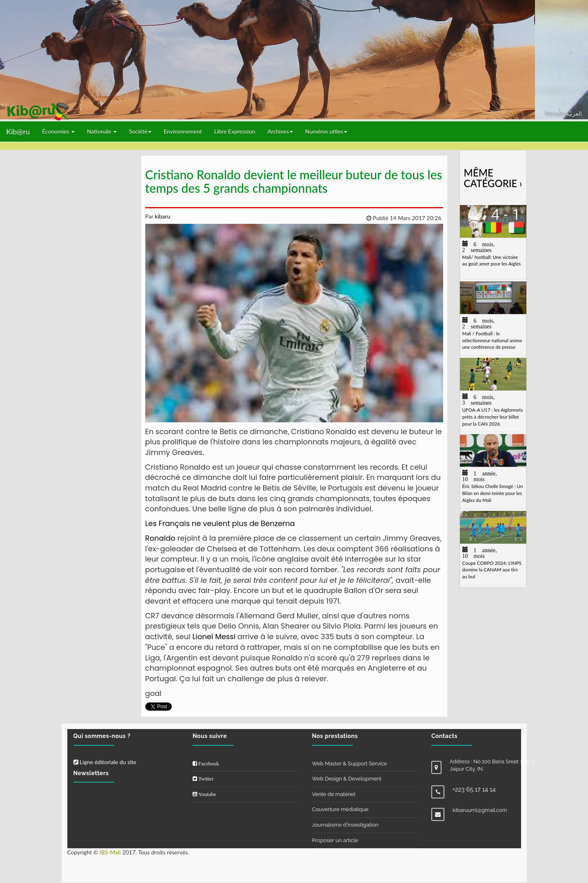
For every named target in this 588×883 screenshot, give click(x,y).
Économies (58, 131)
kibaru (161, 216)
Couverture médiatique (340, 809)
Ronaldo (160, 538)
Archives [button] (280, 131)
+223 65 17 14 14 (474, 789)
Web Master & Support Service (349, 763)
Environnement (183, 131)
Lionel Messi (214, 636)
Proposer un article (335, 840)
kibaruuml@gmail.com (480, 810)
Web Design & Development (347, 779)
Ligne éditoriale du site (104, 761)
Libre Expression (234, 131)
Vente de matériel (334, 794)
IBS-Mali (110, 852)
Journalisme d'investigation (345, 825)
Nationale (102, 131)
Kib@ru (18, 131)
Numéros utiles (326, 131)
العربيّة (574, 113)
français (555, 113)
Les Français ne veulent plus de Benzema (220, 523)
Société (140, 131)
